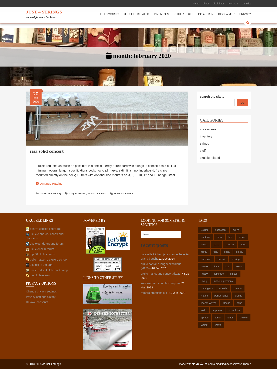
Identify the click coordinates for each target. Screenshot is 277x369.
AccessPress (234, 364)
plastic (226, 303)
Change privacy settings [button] (41, 291)
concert (82, 193)
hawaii (221, 259)
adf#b (236, 229)
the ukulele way (38, 275)
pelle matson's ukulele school (46, 259)
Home (196, 3)
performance (221, 295)
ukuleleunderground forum (44, 243)
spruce (205, 317)
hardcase (206, 259)
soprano (217, 310)
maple (91, 193)
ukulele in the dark (39, 264)
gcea (226, 251)
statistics (246, 3)
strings (204, 143)
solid (103, 193)
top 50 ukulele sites (40, 254)
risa (98, 193)
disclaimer (218, 3)
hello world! (109, 14)
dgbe (243, 244)
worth (218, 324)
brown (242, 237)
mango (238, 288)
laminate (219, 273)
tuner (230, 317)
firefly (204, 251)
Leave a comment (121, 193)
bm (230, 237)
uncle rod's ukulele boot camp (47, 270)
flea (216, 251)
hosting (236, 259)
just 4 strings (44, 11)
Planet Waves (208, 303)
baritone (205, 237)
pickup (238, 295)
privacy (245, 14)
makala (223, 288)
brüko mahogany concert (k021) (161, 273)
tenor (218, 317)
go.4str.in (233, 3)
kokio (239, 266)
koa (227, 266)
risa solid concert (47, 151)
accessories (208, 129)
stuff (203, 150)
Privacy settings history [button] (40, 296)
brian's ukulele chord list (43, 228)
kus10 (204, 273)
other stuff (183, 14)
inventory (161, 14)
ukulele (244, 317)
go (242, 102)
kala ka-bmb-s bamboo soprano (161, 283)
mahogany (207, 288)
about (206, 3)
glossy (239, 251)
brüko (204, 244)
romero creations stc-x (155, 292)
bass (219, 237)
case (216, 244)
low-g (204, 281)
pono (239, 303)
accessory (220, 229)
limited (234, 273)
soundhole (234, 310)
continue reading (49, 183)
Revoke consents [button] (37, 302)
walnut (204, 324)
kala (216, 266)
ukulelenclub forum (40, 249)
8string (205, 229)
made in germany (223, 281)
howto (204, 266)
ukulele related (136, 14)
